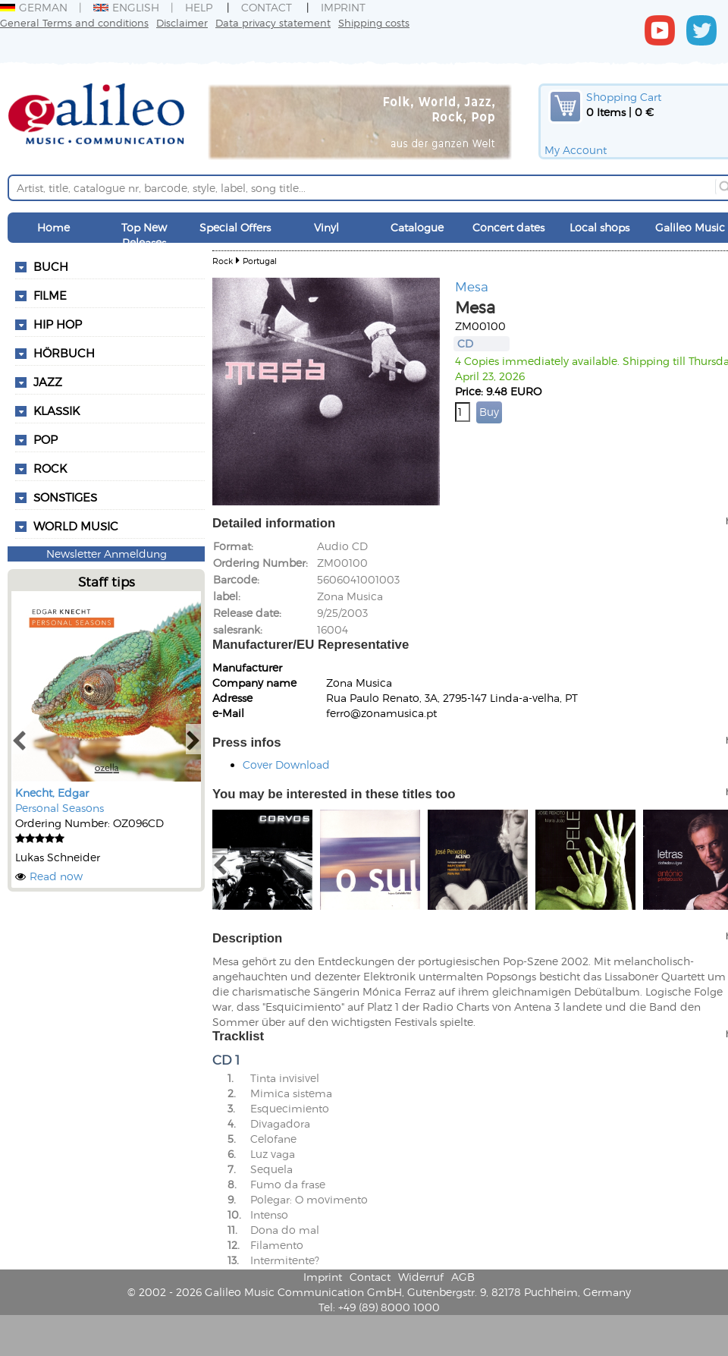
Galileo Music (690, 227)
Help (198, 7)
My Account (575, 149)
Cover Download (286, 764)
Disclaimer (182, 22)
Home (53, 227)
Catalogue (417, 227)
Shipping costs (374, 22)
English (126, 7)
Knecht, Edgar (52, 792)
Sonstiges (65, 497)
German (33, 7)
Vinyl (326, 227)
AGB (463, 1276)
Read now (56, 876)
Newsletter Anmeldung (106, 553)
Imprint (343, 7)
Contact (266, 7)
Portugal (260, 261)
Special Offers (235, 227)
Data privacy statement (273, 22)
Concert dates (508, 227)
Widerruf (421, 1276)
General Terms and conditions (74, 22)
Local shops (599, 227)
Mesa (471, 286)
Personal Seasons (59, 807)
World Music (75, 526)
